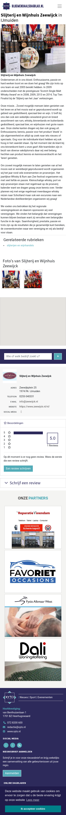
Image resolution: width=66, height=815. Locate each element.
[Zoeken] (58, 356)
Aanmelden (12, 773)
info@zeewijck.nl (28, 401)
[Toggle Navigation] (59, 6)
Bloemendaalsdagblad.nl (28, 6)
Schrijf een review (22, 482)
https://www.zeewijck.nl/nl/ (34, 406)
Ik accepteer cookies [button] (33, 808)
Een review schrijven (18, 468)
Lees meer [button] (32, 799)
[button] (33, 318)
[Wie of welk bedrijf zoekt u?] (28, 356)
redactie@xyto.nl (16, 727)
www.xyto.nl (14, 731)
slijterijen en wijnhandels (20, 245)
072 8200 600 (14, 722)
